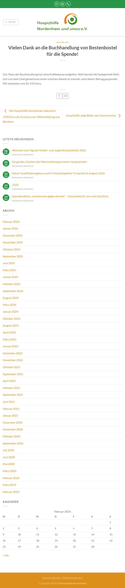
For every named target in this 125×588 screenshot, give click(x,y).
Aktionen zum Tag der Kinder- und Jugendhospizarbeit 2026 (49, 150)
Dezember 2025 (12, 235)
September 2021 (13, 394)
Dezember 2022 (12, 353)
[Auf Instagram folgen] (56, 4)
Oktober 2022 (11, 367)
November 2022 (13, 360)
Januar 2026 (10, 228)
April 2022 (9, 380)
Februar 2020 (11, 478)
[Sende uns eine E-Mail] (62, 4)
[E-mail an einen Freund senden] (66, 96)
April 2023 (9, 332)
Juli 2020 (8, 450)
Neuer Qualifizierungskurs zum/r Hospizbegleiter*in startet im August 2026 (58, 173)
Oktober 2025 (11, 249)
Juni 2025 (9, 263)
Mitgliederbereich (73, 577)
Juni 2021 (9, 401)
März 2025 (9, 270)
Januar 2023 (10, 346)
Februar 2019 (11, 491)
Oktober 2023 (11, 318)
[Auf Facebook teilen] (59, 96)
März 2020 (9, 471)
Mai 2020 (9, 464)
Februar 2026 (11, 221)
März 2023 (9, 339)
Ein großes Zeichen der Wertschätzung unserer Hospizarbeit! (49, 161)
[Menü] (11, 22)
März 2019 (9, 484)
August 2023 (11, 325)
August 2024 (11, 297)
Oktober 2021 (11, 387)
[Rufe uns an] (68, 4)
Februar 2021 (11, 408)
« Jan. (6, 555)
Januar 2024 (10, 311)
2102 (15, 184)
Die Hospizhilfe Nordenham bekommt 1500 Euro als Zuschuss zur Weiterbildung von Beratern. (31, 116)
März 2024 (9, 304)
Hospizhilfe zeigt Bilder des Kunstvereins (94, 115)
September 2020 (13, 443)
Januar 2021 (10, 415)
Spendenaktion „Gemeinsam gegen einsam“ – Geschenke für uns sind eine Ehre (60, 196)
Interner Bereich (52, 577)
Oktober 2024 (11, 284)
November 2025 (13, 242)
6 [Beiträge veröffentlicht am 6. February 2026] (73, 528)
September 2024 (13, 291)
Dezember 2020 (12, 422)
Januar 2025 (10, 277)
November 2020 (13, 429)
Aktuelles (62, 42)
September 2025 (13, 256)
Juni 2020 (9, 457)
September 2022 (13, 374)
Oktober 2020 (11, 436)
